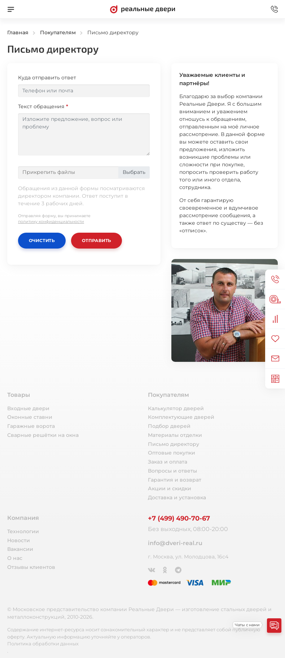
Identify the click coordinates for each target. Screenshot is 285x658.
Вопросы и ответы (172, 471)
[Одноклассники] (165, 569)
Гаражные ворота (31, 426)
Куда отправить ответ (47, 77)
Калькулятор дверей (176, 408)
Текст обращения (41, 106)
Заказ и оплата (167, 462)
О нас (14, 558)
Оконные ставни (29, 417)
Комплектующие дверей (181, 417)
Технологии (23, 531)
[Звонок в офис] (274, 9)
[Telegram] (179, 569)
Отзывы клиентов (31, 567)
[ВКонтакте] (152, 569)
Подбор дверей (169, 426)
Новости (18, 540)
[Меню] (11, 9)
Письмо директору (173, 444)
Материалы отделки (175, 435)
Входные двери (28, 408)
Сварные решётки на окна (43, 435)
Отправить (96, 240)
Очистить (42, 240)
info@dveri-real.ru (175, 543)
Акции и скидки (169, 488)
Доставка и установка (177, 497)
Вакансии (20, 549)
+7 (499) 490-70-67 (179, 518)
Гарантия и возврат (174, 480)
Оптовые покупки (171, 452)
